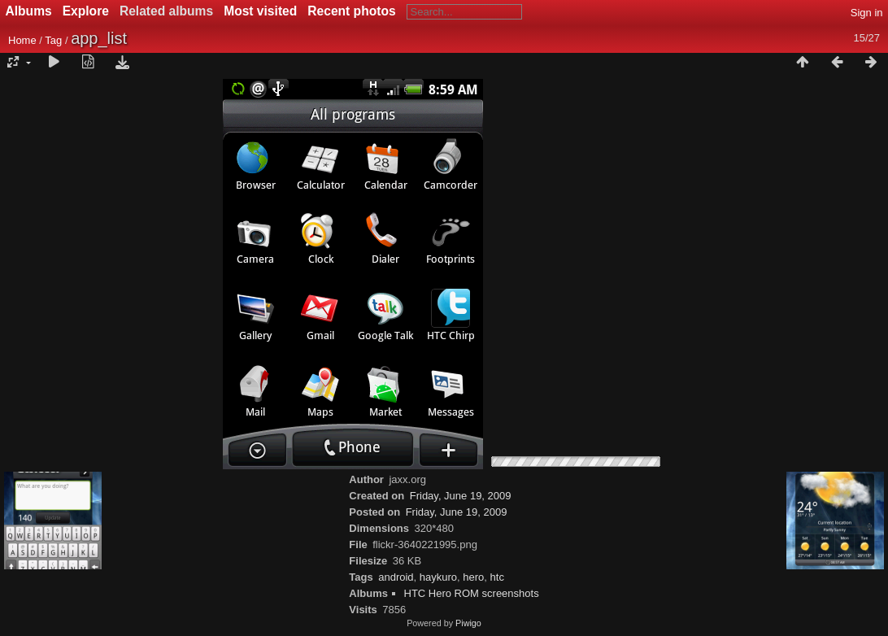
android (395, 577)
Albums (29, 11)
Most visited (260, 11)
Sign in (867, 13)
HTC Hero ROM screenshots (471, 593)
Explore (86, 11)
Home (22, 40)
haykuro (438, 577)
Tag (53, 40)
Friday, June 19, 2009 (460, 496)
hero (473, 577)
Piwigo (468, 623)
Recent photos (351, 11)
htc (497, 577)
